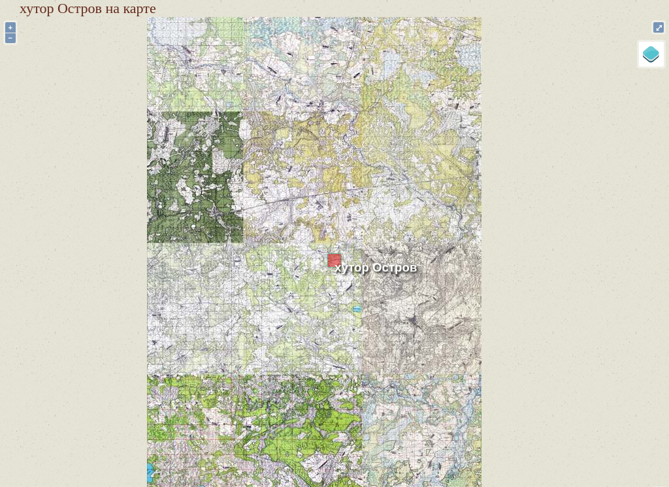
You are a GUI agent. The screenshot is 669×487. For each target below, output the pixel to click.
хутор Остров (375, 267)
